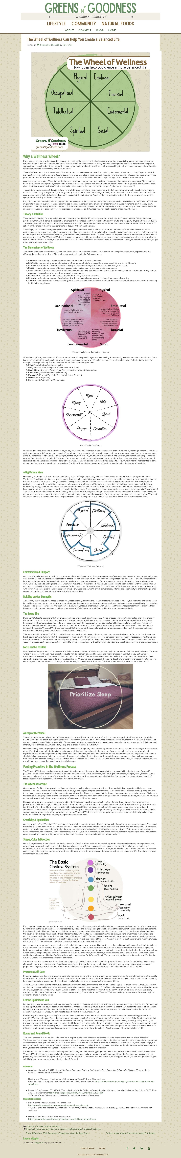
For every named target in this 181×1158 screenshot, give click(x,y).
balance (29, 1129)
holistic (37, 1129)
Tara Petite (68, 45)
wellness (63, 1129)
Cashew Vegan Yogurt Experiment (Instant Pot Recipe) (132, 1133)
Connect (85, 30)
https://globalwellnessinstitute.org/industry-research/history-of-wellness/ (62, 1119)
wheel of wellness (92, 1129)
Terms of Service (87, 1148)
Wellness (56, 1126)
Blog (99, 30)
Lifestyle (30, 1126)
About (69, 30)
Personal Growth (43, 1126)
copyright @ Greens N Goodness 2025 (93, 1154)
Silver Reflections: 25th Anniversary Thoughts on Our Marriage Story (55, 1133)
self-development (50, 1129)
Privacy (102, 1148)
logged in (39, 1142)
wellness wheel (76, 1129)
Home (112, 30)
